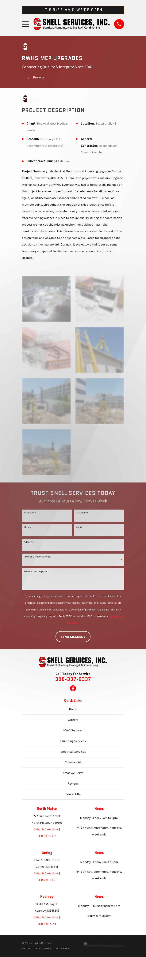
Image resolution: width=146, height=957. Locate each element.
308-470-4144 (47, 924)
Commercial (73, 762)
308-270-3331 (47, 880)
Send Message (73, 636)
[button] (46, 299)
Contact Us (73, 794)
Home (73, 709)
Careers (73, 720)
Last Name (82, 512)
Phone (27, 527)
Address (28, 542)
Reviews (73, 784)
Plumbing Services (73, 741)
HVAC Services (73, 730)
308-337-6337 (73, 679)
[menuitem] (27, 948)
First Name (30, 512)
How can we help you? (36, 571)
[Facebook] (73, 688)
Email (79, 527)
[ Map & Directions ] (47, 829)
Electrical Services (73, 752)
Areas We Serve (73, 773)
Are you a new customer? (38, 556)
